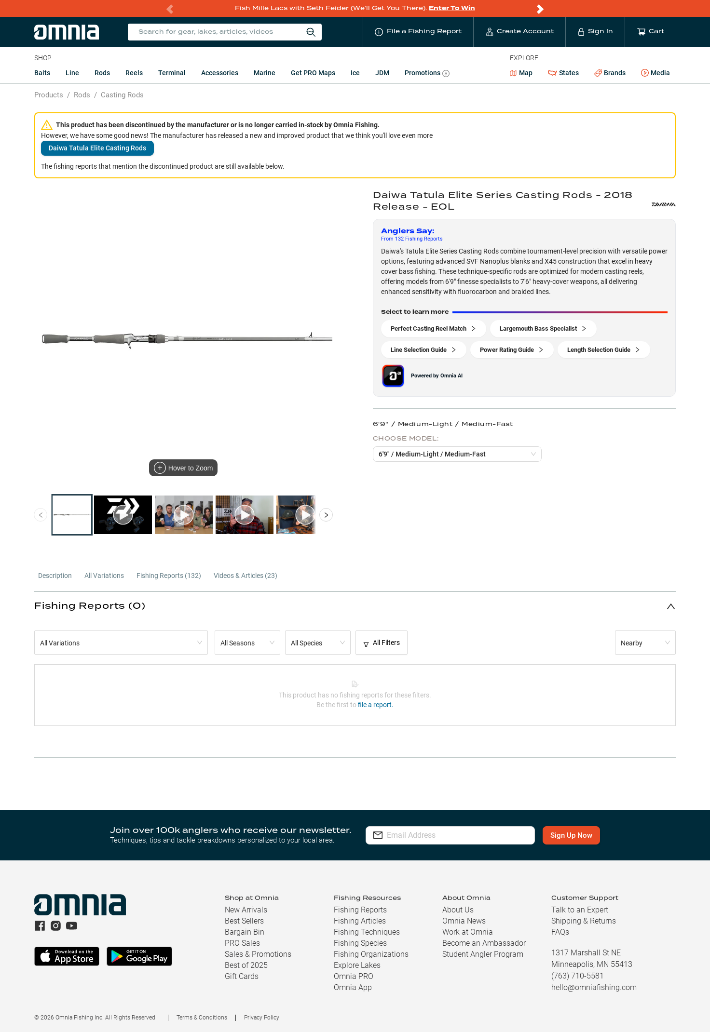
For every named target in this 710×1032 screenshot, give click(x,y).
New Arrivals (246, 909)
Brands (610, 73)
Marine (264, 73)
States (563, 73)
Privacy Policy (261, 1017)
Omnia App (353, 987)
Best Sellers (244, 920)
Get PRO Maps (313, 73)
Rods (102, 73)
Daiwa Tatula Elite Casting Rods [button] (97, 148)
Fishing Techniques (367, 932)
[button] (355, 606)
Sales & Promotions (258, 954)
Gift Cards (242, 976)
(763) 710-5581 (577, 975)
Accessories (219, 73)
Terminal (172, 73)
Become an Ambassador (484, 943)
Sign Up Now (571, 835)
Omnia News (464, 920)
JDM (382, 73)
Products (48, 95)
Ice (355, 73)
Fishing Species (360, 943)
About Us (458, 909)
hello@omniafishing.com (594, 987)
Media (655, 73)
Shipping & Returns (583, 920)
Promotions (427, 74)
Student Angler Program (482, 954)
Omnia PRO (353, 976)
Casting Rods (122, 95)
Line (72, 73)
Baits (42, 73)
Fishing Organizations (371, 954)
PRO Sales (242, 943)
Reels (134, 73)
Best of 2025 (246, 965)
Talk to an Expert (579, 909)
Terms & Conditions (202, 1017)
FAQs (560, 932)
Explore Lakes (357, 965)
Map (521, 73)
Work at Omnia (467, 932)
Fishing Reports (360, 909)
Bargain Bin (244, 932)
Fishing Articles (360, 920)
